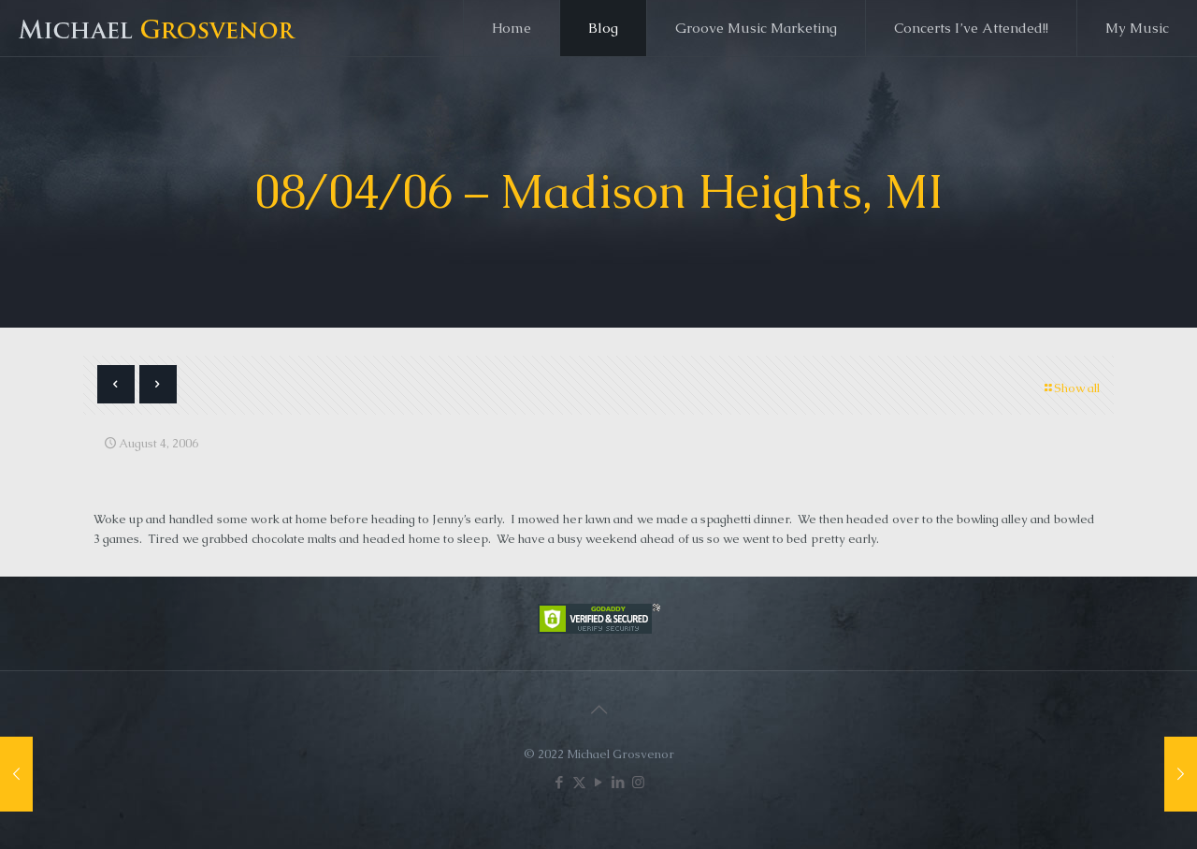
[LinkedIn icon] (619, 782)
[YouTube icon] (599, 782)
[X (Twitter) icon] (579, 782)
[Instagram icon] (638, 782)
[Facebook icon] (560, 782)
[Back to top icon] (598, 709)
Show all (1071, 388)
